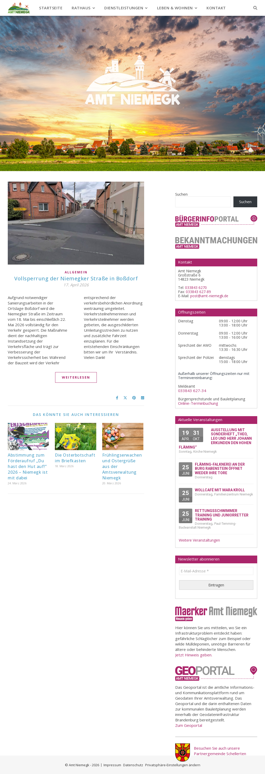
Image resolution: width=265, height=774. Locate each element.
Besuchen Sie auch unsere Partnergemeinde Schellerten (220, 750)
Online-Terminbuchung (198, 403)
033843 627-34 (192, 390)
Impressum (112, 765)
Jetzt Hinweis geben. (193, 654)
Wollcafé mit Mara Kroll (220, 490)
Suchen (181, 194)
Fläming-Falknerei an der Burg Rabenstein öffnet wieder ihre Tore (220, 468)
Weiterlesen (76, 377)
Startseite (50, 7)
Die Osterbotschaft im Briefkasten (75, 458)
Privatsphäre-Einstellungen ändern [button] (172, 765)
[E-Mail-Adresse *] (216, 571)
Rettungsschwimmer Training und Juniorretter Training (221, 515)
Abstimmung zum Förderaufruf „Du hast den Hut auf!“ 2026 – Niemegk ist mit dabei (28, 466)
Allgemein (76, 272)
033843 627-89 (198, 291)
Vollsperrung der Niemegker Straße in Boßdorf (76, 278)
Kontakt (216, 7)
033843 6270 (196, 287)
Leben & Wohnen (175, 7)
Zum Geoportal (188, 725)
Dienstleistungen (123, 7)
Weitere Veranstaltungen (199, 540)
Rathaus (81, 7)
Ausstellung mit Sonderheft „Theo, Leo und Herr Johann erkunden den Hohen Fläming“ (215, 438)
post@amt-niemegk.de (209, 295)
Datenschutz (133, 765)
